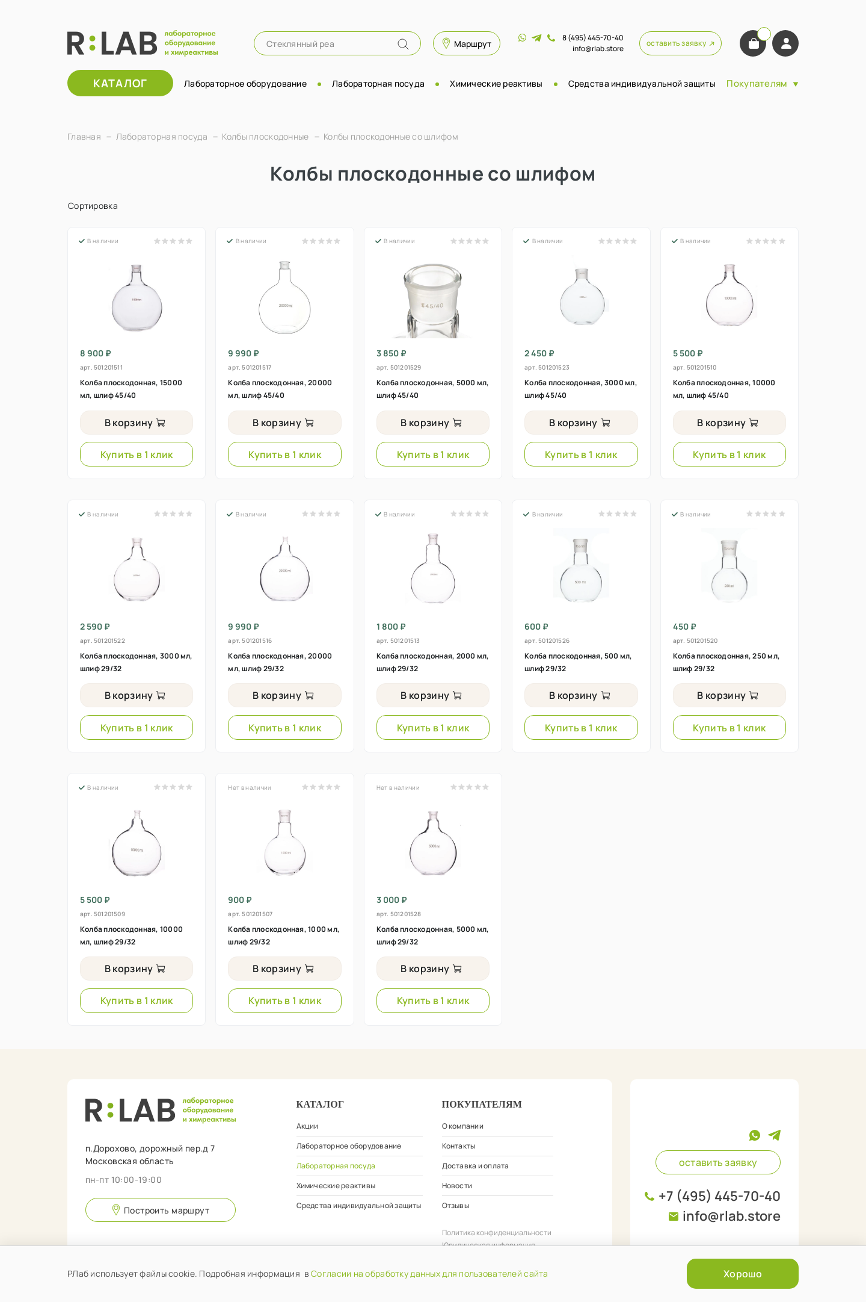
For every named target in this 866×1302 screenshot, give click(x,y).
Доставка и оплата (475, 1166)
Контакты (459, 1146)
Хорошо (742, 1273)
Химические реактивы (496, 83)
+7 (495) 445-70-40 (720, 1196)
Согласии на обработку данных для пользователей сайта (429, 1273)
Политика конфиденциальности (496, 1232)
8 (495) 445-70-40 (593, 38)
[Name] (403, 44)
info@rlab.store (732, 1216)
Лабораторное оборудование (245, 83)
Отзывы (455, 1205)
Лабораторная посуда (378, 83)
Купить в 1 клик (136, 454)
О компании (463, 1126)
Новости (457, 1185)
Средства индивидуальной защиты (642, 83)
